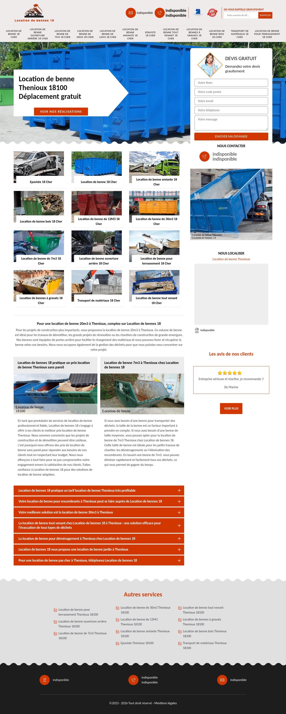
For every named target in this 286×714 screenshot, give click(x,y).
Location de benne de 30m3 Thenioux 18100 (145, 610)
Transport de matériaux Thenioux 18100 (205, 645)
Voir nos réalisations (61, 111)
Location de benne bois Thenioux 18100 (205, 633)
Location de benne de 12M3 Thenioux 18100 (139, 621)
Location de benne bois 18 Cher (217, 34)
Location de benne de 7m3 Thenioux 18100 (82, 635)
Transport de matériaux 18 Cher (240, 34)
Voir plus (231, 408)
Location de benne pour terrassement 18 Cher (267, 34)
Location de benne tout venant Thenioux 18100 (203, 610)
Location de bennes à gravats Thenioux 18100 (202, 621)
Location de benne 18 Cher (14, 34)
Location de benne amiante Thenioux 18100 (145, 633)
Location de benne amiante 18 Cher (130, 34)
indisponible (145, 13)
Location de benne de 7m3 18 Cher (62, 34)
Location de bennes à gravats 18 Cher (194, 34)
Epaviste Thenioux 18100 (137, 643)
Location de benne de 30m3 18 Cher (85, 34)
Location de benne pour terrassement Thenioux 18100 (78, 612)
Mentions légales (165, 703)
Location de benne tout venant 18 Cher (171, 34)
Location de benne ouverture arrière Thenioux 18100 (82, 623)
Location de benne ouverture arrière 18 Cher (38, 34)
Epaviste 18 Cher (150, 34)
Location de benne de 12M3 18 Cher (107, 34)
